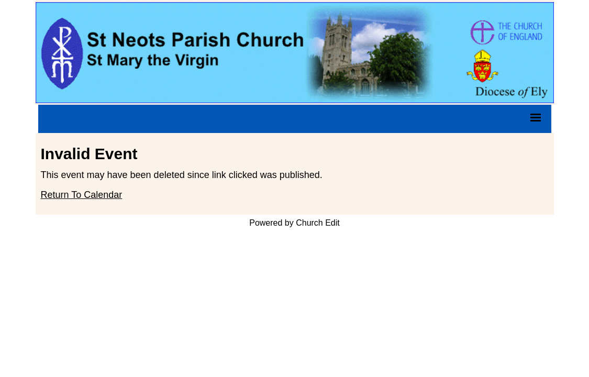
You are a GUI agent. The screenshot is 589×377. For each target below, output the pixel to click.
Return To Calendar (82, 195)
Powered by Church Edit (294, 222)
